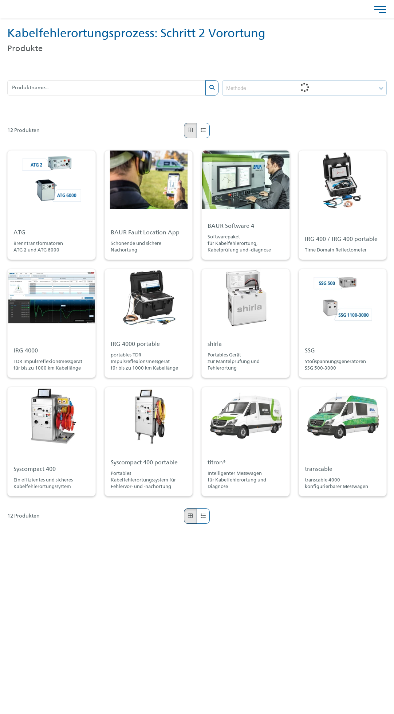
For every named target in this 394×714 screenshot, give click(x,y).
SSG (310, 351)
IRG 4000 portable (135, 344)
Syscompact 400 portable (144, 463)
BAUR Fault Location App (145, 233)
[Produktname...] (106, 87)
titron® (217, 463)
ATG (19, 233)
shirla (215, 344)
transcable (318, 469)
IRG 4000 (25, 351)
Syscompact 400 (34, 469)
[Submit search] (211, 87)
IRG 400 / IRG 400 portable (341, 239)
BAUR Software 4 (231, 226)
